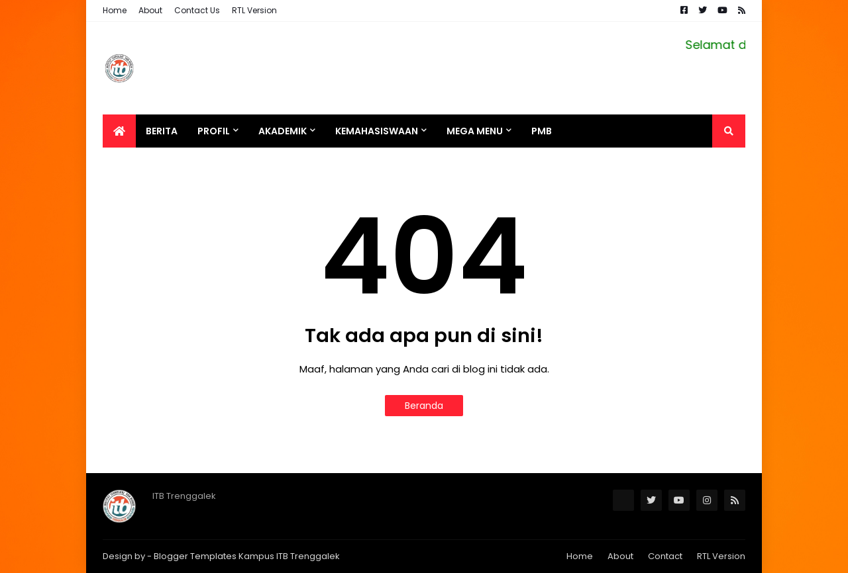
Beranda (424, 405)
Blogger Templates (195, 556)
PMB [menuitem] (541, 131)
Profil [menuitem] (213, 131)
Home (115, 10)
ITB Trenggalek (308, 556)
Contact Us (197, 10)
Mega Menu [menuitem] (475, 131)
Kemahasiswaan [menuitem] (376, 131)
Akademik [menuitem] (282, 131)
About (150, 10)
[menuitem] (119, 131)
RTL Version (254, 10)
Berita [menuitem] (162, 131)
